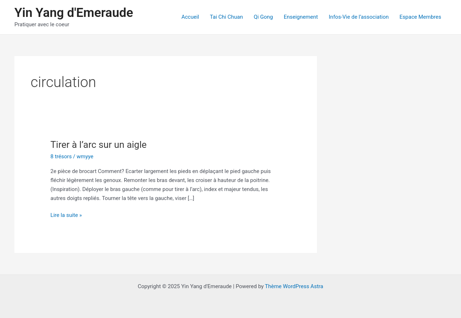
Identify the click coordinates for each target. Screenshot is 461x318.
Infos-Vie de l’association (359, 17)
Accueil (190, 17)
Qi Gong (263, 17)
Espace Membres (420, 17)
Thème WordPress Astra (294, 286)
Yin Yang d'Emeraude (73, 12)
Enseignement (301, 17)
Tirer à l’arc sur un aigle (98, 144)
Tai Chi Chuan (226, 17)
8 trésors (61, 156)
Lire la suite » (66, 215)
